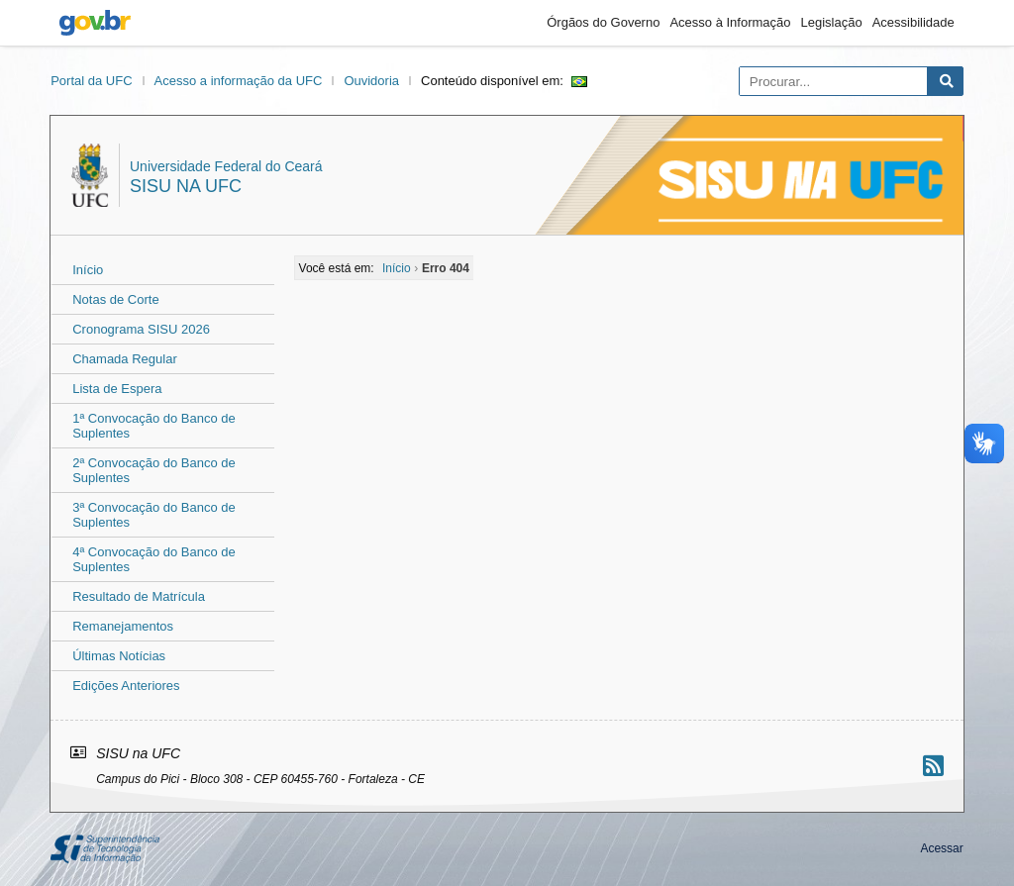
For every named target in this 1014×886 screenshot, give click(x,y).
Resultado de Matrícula (138, 596)
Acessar (941, 848)
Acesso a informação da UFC (238, 80)
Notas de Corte (115, 299)
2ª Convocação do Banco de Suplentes (154, 470)
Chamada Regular (124, 358)
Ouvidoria (371, 80)
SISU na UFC (186, 186)
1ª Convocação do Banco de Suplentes (154, 426)
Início (87, 269)
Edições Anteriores (125, 685)
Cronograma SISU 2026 (141, 329)
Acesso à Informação (729, 22)
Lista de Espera (116, 388)
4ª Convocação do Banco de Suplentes (154, 559)
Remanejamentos (122, 626)
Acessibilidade (913, 22)
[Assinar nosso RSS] (933, 765)
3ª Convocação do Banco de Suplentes (154, 515)
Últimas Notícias (118, 655)
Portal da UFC (91, 80)
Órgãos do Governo (603, 22)
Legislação (831, 22)
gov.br (95, 23)
